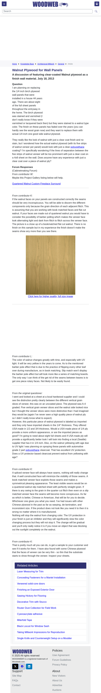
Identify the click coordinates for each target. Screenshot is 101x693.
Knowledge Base (27, 64)
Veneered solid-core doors (31, 583)
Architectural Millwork (45, 64)
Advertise (57, 685)
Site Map (17, 675)
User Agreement (61, 655)
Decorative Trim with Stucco (31, 602)
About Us (57, 680)
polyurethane (77, 147)
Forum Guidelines (61, 660)
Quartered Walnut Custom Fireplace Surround (36, 183)
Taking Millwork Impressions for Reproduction (41, 632)
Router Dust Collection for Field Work (36, 608)
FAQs (15, 680)
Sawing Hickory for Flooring (31, 596)
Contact (16, 685)
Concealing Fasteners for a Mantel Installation (41, 577)
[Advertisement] (56, 38)
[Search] (48, 11)
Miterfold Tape (24, 620)
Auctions (56, 690)
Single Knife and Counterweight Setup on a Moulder (44, 638)
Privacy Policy (59, 664)
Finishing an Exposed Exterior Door (36, 589)
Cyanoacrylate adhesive (29, 614)
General (61, 64)
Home (14, 64)
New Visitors (59, 675)
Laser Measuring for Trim (30, 571)
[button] (15, 666)
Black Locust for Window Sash (33, 626)
